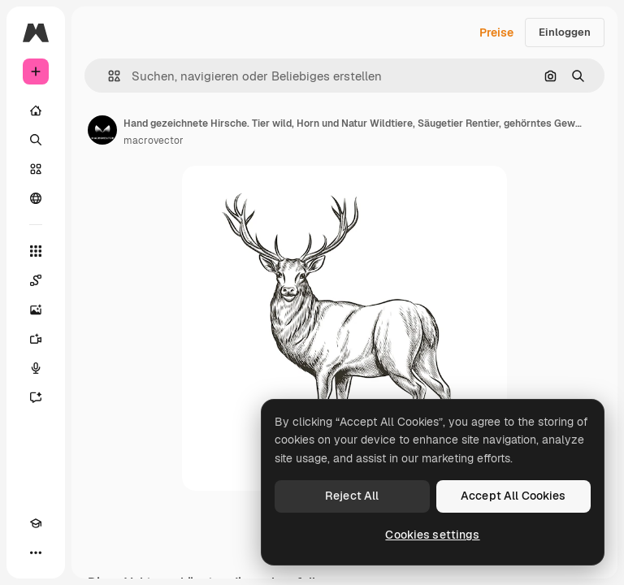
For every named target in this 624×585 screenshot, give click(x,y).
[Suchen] (36, 140)
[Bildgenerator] (36, 310)
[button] (107, 76)
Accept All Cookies (513, 495)
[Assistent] (36, 397)
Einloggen (565, 32)
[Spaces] (36, 280)
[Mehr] (36, 553)
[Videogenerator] (36, 339)
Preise (496, 32)
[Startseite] (36, 111)
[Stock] (36, 169)
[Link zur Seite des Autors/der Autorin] (102, 130)
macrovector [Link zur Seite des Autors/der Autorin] (154, 140)
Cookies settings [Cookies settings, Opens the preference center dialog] (432, 534)
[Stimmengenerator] (36, 368)
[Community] (36, 198)
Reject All (352, 495)
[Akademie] (36, 523)
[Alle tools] (36, 251)
